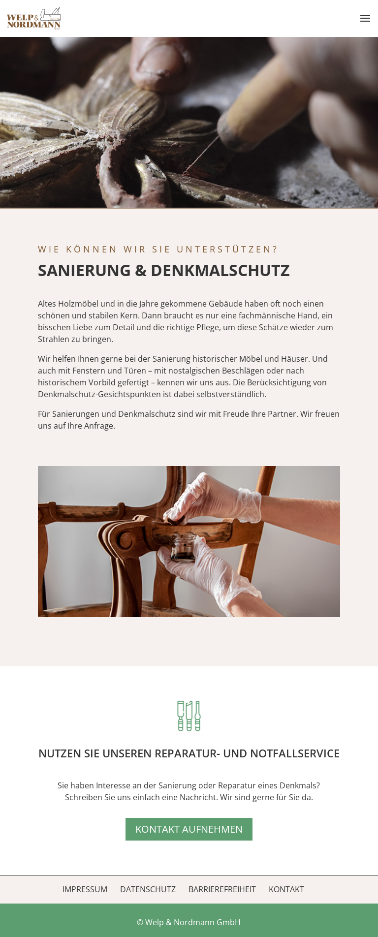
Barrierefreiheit (222, 889)
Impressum (85, 889)
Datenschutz (148, 889)
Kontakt (286, 889)
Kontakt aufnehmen (189, 829)
